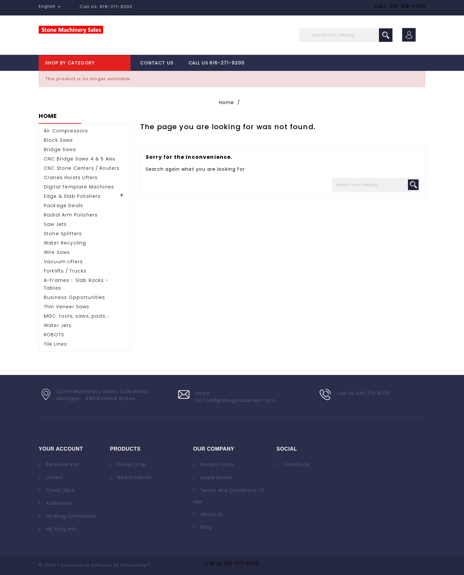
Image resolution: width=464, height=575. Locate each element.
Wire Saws (57, 252)
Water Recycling (65, 243)
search (385, 35)
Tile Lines (55, 344)
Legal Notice (215, 477)
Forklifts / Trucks (65, 271)
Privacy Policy (217, 464)
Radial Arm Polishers (71, 215)
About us (211, 514)
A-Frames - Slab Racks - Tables (76, 284)
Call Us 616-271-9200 (216, 63)
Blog (205, 527)
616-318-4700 (407, 6)
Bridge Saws (60, 149)
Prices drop (131, 464)
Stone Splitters (63, 233)
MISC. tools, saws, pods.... (77, 316)
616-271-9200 (241, 563)
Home (48, 116)
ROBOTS (54, 334)
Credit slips (59, 490)
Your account (61, 449)
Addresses (58, 503)
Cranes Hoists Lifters (71, 177)
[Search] (345, 35)
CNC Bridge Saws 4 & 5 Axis (79, 159)
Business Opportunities (74, 297)
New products (134, 477)
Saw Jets (55, 224)
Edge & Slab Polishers (72, 196)
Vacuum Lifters (63, 261)
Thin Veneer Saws (67, 306)
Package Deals (63, 205)
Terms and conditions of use (228, 496)
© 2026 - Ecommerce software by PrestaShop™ (95, 565)
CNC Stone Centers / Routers (82, 168)
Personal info (61, 464)
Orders (53, 477)
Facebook (297, 464)
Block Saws (58, 140)
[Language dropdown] (50, 6)
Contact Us (156, 63)
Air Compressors (66, 131)
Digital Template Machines (79, 187)
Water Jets (58, 325)
